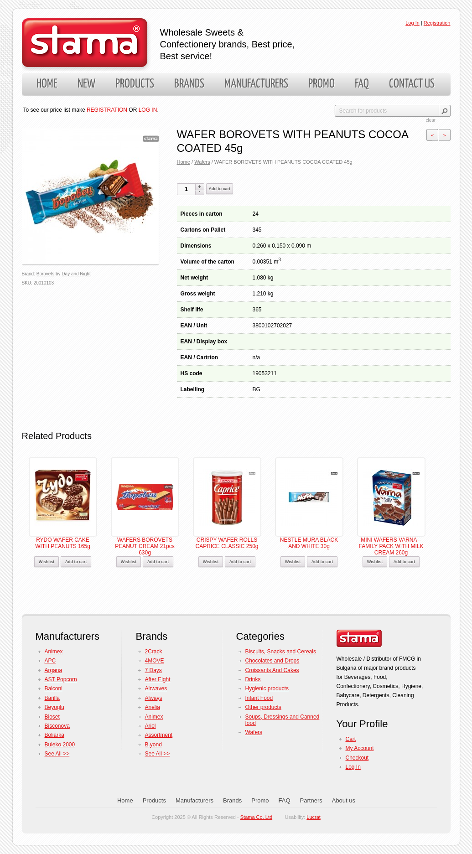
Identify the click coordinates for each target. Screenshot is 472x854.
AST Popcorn (61, 679)
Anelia (152, 707)
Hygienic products (267, 688)
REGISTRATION (107, 110)
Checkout (357, 758)
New (86, 84)
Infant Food (259, 698)
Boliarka (54, 735)
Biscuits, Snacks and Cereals (280, 651)
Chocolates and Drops (272, 660)
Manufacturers (256, 84)
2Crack (153, 651)
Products (134, 84)
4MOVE (154, 660)
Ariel (150, 726)
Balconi (53, 688)
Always (153, 698)
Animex (54, 651)
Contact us (412, 84)
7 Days (153, 670)
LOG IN (148, 110)
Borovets (45, 273)
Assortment (159, 735)
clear (431, 120)
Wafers (202, 162)
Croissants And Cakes (272, 670)
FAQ (362, 84)
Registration (437, 23)
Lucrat (313, 817)
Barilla (52, 698)
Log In (412, 23)
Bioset (52, 717)
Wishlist (46, 561)
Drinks (253, 679)
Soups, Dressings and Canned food (282, 720)
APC (50, 660)
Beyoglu (54, 707)
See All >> (57, 753)
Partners (311, 800)
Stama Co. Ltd (256, 817)
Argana (53, 670)
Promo (321, 84)
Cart (351, 739)
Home (46, 84)
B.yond (153, 744)
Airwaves (156, 688)
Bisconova (57, 726)
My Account (360, 748)
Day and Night (76, 273)
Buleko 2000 (60, 744)
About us (343, 800)
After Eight (158, 679)
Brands (189, 84)
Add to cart (220, 188)
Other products (263, 707)
